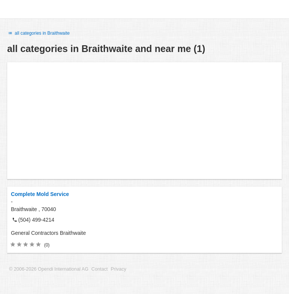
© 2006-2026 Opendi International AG (48, 269)
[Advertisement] (144, 120)
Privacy (118, 269)
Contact (99, 269)
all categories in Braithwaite (38, 33)
